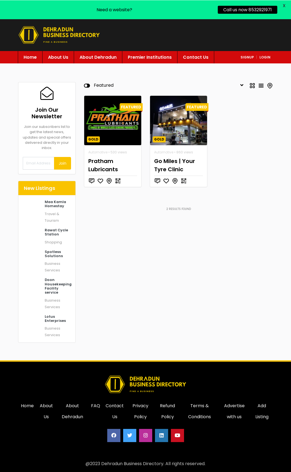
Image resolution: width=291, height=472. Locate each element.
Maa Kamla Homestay (55, 203)
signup (247, 57)
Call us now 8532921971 (247, 9)
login (264, 57)
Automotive (98, 152)
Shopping (53, 242)
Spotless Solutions (54, 253)
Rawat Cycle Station (56, 231)
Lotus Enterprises (55, 318)
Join (62, 163)
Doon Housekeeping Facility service (58, 285)
